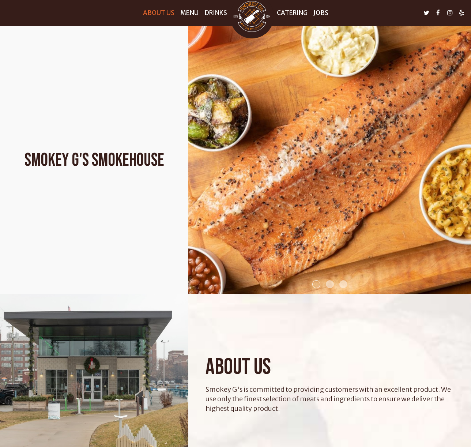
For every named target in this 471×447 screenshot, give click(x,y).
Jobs (320, 12)
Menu (189, 12)
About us (158, 12)
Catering (292, 12)
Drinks (215, 12)
